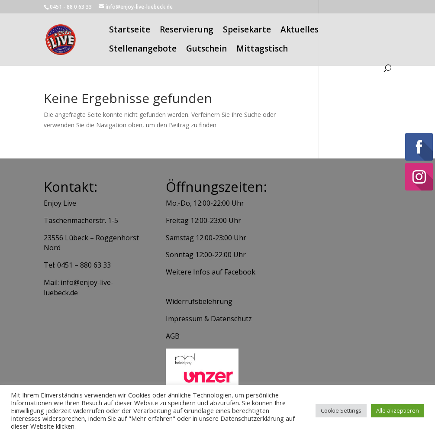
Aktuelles (299, 30)
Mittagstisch (262, 49)
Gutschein (206, 49)
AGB (173, 336)
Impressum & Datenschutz (209, 318)
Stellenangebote (143, 49)
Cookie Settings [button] (341, 410)
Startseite (129, 30)
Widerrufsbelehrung (199, 301)
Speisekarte (247, 30)
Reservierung (186, 30)
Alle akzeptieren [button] (397, 410)
